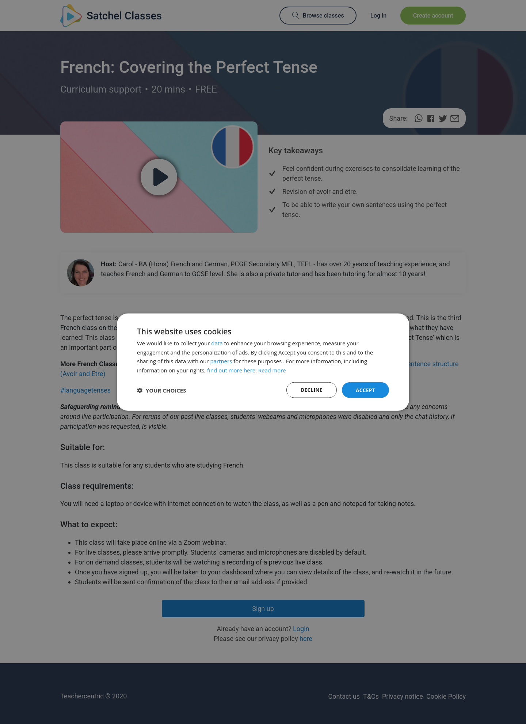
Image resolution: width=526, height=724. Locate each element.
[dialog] (263, 362)
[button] (161, 390)
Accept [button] (365, 389)
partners (221, 360)
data (216, 342)
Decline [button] (311, 389)
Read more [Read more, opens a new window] (272, 370)
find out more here (231, 370)
